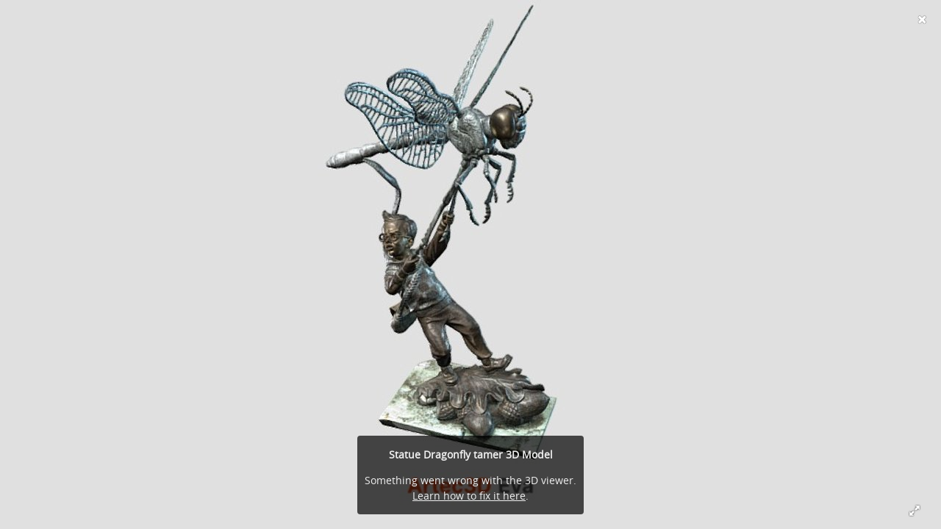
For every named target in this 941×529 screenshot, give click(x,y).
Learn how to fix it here (469, 496)
